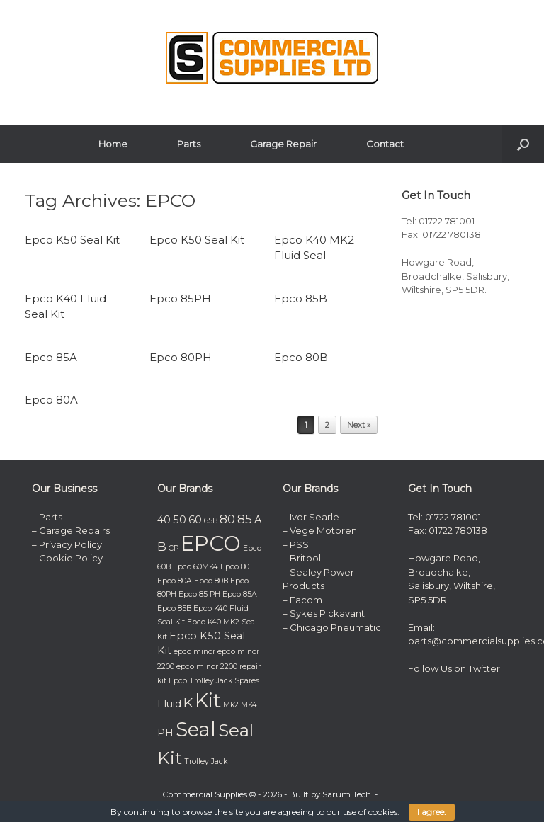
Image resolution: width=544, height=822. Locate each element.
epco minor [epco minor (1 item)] (194, 651)
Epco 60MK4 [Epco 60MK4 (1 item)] (195, 566)
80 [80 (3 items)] (227, 519)
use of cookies (370, 811)
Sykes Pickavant (327, 613)
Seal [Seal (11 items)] (196, 729)
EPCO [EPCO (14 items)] (211, 543)
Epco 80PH (180, 357)
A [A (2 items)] (257, 519)
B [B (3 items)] (161, 547)
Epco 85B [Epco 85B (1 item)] (174, 608)
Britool (305, 558)
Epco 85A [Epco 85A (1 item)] (239, 594)
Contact (385, 143)
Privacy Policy (70, 544)
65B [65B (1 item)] (210, 520)
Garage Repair (283, 143)
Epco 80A (51, 399)
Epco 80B (301, 357)
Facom (306, 599)
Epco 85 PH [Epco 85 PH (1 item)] (199, 594)
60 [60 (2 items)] (195, 519)
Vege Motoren (323, 530)
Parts (188, 143)
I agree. (431, 811)
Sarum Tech (346, 794)
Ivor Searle (314, 517)
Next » (358, 425)
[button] (523, 144)
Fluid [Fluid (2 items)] (169, 703)
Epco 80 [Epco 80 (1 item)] (234, 566)
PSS (299, 544)
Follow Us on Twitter (454, 668)
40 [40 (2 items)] (164, 519)
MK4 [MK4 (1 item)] (249, 704)
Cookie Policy (71, 558)
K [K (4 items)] (188, 702)
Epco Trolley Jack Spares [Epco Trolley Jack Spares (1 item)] (214, 680)
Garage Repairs (74, 530)
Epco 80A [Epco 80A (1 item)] (174, 581)
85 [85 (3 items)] (244, 519)
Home (113, 143)
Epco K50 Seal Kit (72, 239)
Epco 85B (300, 298)
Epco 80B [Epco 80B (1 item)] (211, 581)
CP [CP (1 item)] (173, 548)
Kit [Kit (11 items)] (208, 700)
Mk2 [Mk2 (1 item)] (231, 704)
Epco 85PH (180, 298)
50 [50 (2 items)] (179, 519)
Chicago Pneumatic (335, 627)
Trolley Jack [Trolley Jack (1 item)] (205, 761)
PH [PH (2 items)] (165, 732)
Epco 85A (51, 357)
